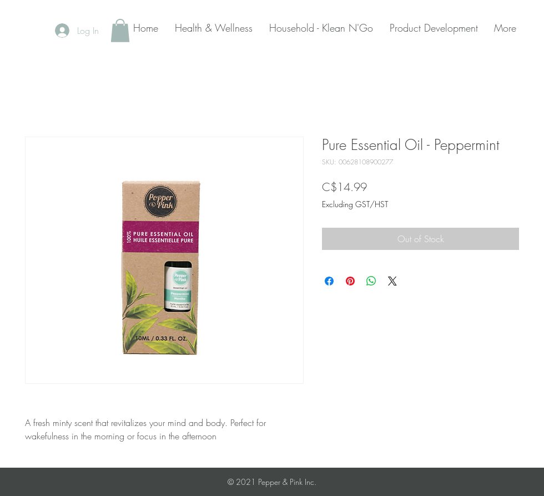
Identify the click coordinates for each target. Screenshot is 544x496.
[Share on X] (392, 281)
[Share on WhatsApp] (371, 281)
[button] (120, 30)
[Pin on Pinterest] (350, 281)
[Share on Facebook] (329, 281)
